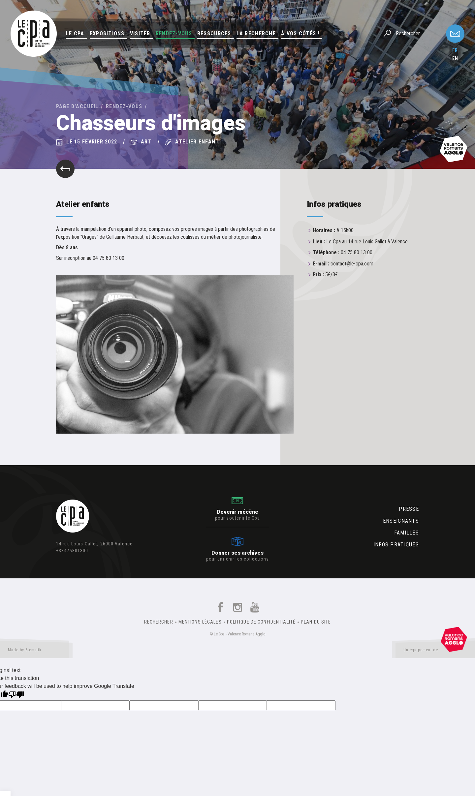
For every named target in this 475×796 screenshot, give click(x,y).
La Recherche (256, 33)
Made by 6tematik (36, 651)
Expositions (107, 33)
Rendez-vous (174, 33)
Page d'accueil (77, 106)
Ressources (214, 33)
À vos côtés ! (300, 33)
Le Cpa (75, 33)
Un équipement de (435, 651)
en (455, 58)
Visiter (140, 33)
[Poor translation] (16, 695)
